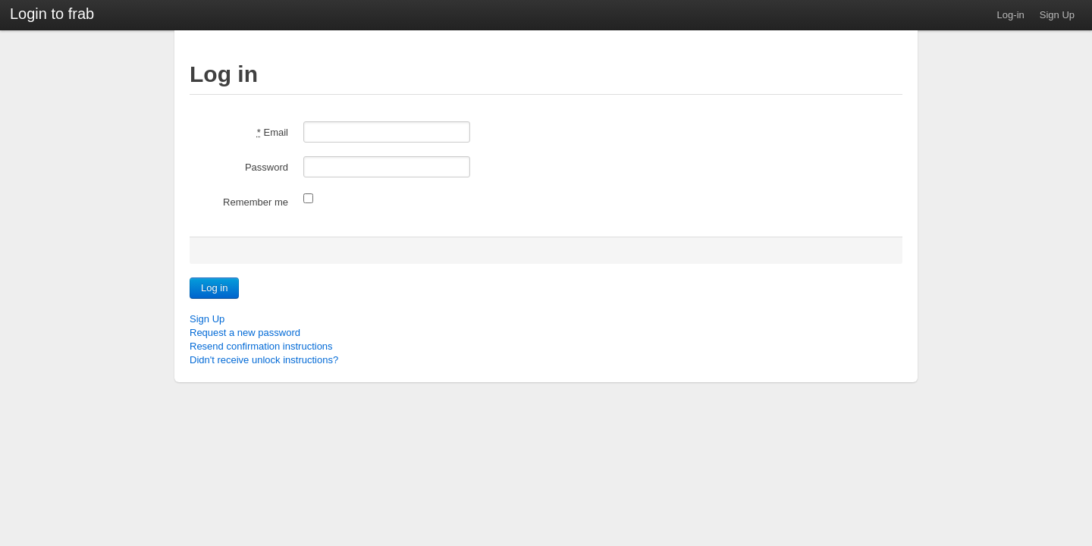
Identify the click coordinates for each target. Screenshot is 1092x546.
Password (266, 167)
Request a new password (245, 332)
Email (272, 132)
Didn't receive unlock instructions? (264, 360)
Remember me (255, 202)
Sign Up (1057, 14)
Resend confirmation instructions (261, 346)
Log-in (1011, 14)
